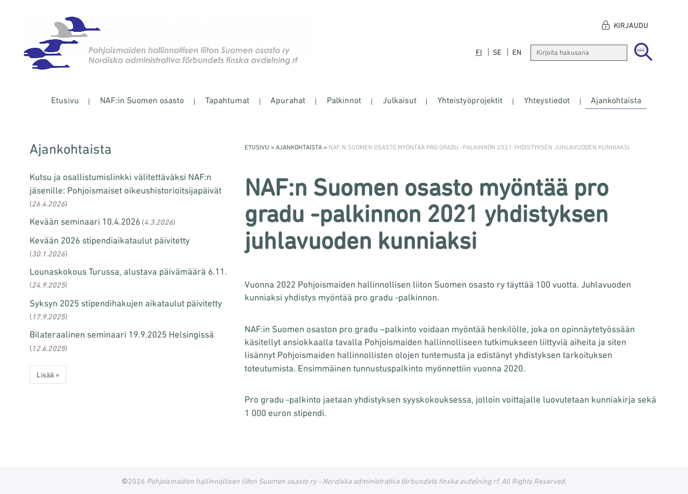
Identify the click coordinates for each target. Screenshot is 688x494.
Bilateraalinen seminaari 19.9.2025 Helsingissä (122, 334)
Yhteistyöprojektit (470, 100)
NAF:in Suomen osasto (142, 100)
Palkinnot (344, 100)
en (516, 52)
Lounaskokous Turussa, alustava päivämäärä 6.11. (128, 271)
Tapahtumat (227, 100)
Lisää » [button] (48, 374)
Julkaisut (400, 100)
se (497, 52)
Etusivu (65, 100)
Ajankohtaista (616, 100)
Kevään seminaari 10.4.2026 (85, 221)
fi (479, 52)
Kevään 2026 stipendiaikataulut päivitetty (110, 240)
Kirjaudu (631, 25)
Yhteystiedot (547, 100)
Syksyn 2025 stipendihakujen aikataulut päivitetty (126, 303)
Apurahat (287, 100)
